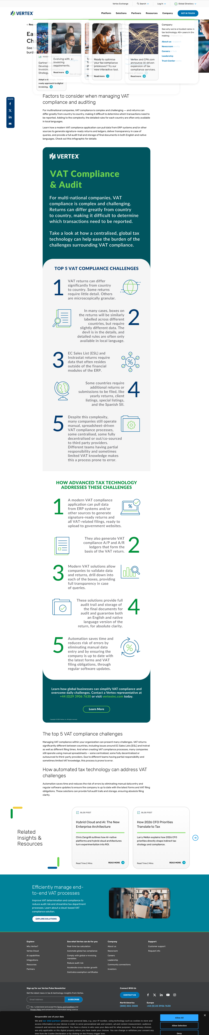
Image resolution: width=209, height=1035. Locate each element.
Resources (152, 13)
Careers (111, 955)
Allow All (179, 996)
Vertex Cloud (33, 951)
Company (167, 13)
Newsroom (113, 951)
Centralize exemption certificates (82, 972)
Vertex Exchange (120, 4)
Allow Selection (179, 1004)
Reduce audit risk (75, 963)
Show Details (140, 1030)
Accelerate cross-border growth (82, 967)
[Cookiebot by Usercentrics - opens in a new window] (17, 1030)
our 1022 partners (52, 999)
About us (112, 946)
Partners (136, 13)
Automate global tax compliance (82, 951)
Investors (112, 969)
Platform (106, 13)
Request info (154, 951)
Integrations (32, 960)
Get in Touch (188, 13)
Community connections (119, 964)
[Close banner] (205, 994)
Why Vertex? (32, 946)
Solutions (121, 13)
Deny (179, 1012)
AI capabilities (33, 955)
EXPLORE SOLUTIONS (46, 919)
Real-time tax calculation (79, 946)
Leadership (113, 960)
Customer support (156, 946)
